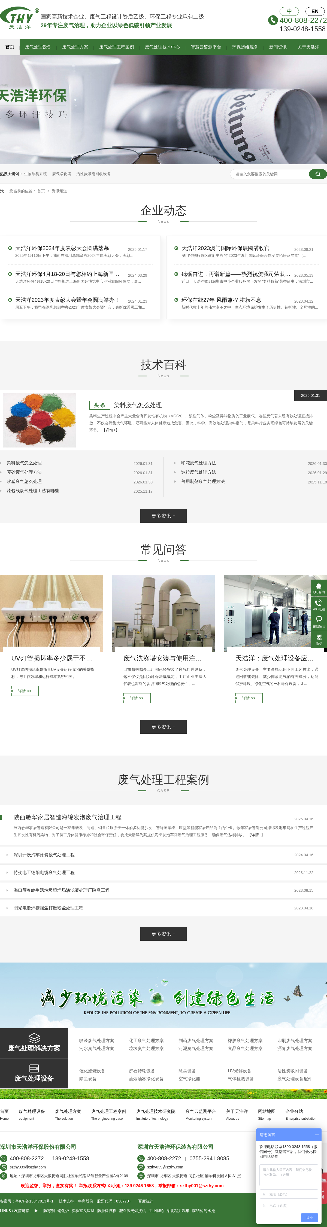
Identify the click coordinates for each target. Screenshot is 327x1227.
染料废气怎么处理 (138, 405)
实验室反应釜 (83, 1210)
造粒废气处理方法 (198, 472)
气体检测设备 (241, 1078)
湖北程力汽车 (177, 1210)
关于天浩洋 (308, 47)
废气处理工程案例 (116, 47)
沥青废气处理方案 (294, 1048)
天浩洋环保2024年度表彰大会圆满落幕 (62, 248)
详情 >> (24, 691)
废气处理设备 (38, 47)
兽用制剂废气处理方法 (203, 481)
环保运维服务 (245, 47)
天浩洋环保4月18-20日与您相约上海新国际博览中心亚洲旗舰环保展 (69, 274)
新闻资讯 (278, 47)
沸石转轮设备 (142, 1070)
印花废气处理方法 (198, 463)
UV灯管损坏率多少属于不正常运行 (53, 658)
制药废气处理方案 (195, 1040)
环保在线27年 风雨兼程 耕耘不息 (221, 300)
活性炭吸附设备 (292, 1070)
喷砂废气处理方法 (24, 472)
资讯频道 (59, 191)
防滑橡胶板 (106, 1210)
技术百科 (163, 364)
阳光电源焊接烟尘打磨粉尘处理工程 (48, 908)
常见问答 (163, 549)
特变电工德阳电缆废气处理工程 (44, 872)
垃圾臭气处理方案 (146, 1048)
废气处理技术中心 (162, 47)
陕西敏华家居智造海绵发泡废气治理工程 (68, 817)
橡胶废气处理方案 (245, 1040)
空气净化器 (189, 1078)
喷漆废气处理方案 (96, 1040)
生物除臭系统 (35, 174)
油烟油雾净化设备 (146, 1078)
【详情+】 (110, 430)
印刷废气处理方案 (294, 1040)
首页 (9, 47)
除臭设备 (187, 1070)
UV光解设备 (239, 1070)
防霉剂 (49, 1210)
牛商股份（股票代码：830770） (105, 1201)
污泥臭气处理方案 (195, 1048)
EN (315, 11)
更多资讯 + (163, 516)
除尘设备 (88, 1078)
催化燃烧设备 (92, 1070)
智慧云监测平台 (206, 47)
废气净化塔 (61, 174)
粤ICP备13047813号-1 (34, 1201)
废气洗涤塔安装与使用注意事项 (165, 658)
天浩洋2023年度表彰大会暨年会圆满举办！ (67, 300)
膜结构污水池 (203, 1210)
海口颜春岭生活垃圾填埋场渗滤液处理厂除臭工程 (62, 890)
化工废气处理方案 (146, 1040)
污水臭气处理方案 (96, 1048)
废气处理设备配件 (294, 1078)
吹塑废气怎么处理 (24, 481)
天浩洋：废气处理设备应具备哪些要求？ (277, 658)
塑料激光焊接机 (132, 1210)
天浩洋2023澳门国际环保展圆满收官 (225, 248)
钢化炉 (63, 1210)
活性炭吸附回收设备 (93, 174)
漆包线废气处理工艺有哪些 (33, 490)
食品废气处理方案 (245, 1048)
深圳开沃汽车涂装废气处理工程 (44, 854)
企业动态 (163, 210)
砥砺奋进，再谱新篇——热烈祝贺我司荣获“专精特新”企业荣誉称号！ (235, 274)
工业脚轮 (156, 1210)
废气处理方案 (75, 47)
